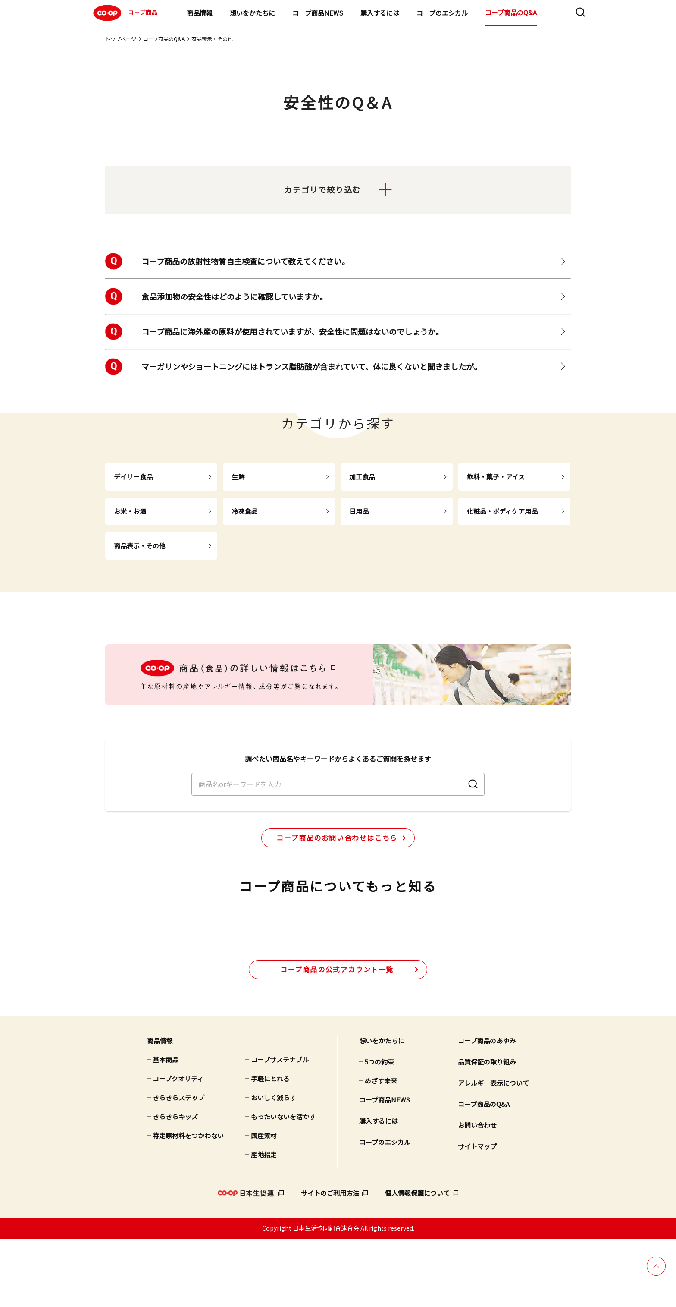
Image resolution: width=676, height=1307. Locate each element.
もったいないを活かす (283, 1184)
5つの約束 (379, 1129)
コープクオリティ (178, 1146)
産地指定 (264, 1222)
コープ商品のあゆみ (487, 1108)
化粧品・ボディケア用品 (502, 511)
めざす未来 (381, 1148)
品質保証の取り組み (487, 1129)
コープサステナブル (280, 1127)
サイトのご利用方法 (330, 1261)
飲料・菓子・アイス (496, 476)
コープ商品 (124, 13)
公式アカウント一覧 (337, 1037)
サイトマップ (477, 1214)
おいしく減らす (273, 1165)
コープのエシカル (442, 12)
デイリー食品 (133, 476)
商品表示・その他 (212, 38)
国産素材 (264, 1203)
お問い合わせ (477, 1193)
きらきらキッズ (175, 1184)
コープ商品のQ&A (511, 12)
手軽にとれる (270, 1146)
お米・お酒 (130, 511)
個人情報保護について (417, 1261)
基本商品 (165, 1127)
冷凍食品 (244, 511)
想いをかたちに (252, 12)
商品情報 (200, 12)
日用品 (359, 511)
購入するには (379, 12)
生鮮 (238, 476)
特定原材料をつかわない (188, 1203)
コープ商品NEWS (317, 12)
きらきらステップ (178, 1165)
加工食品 (362, 476)
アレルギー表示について (493, 1151)
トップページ (120, 38)
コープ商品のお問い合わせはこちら (336, 870)
